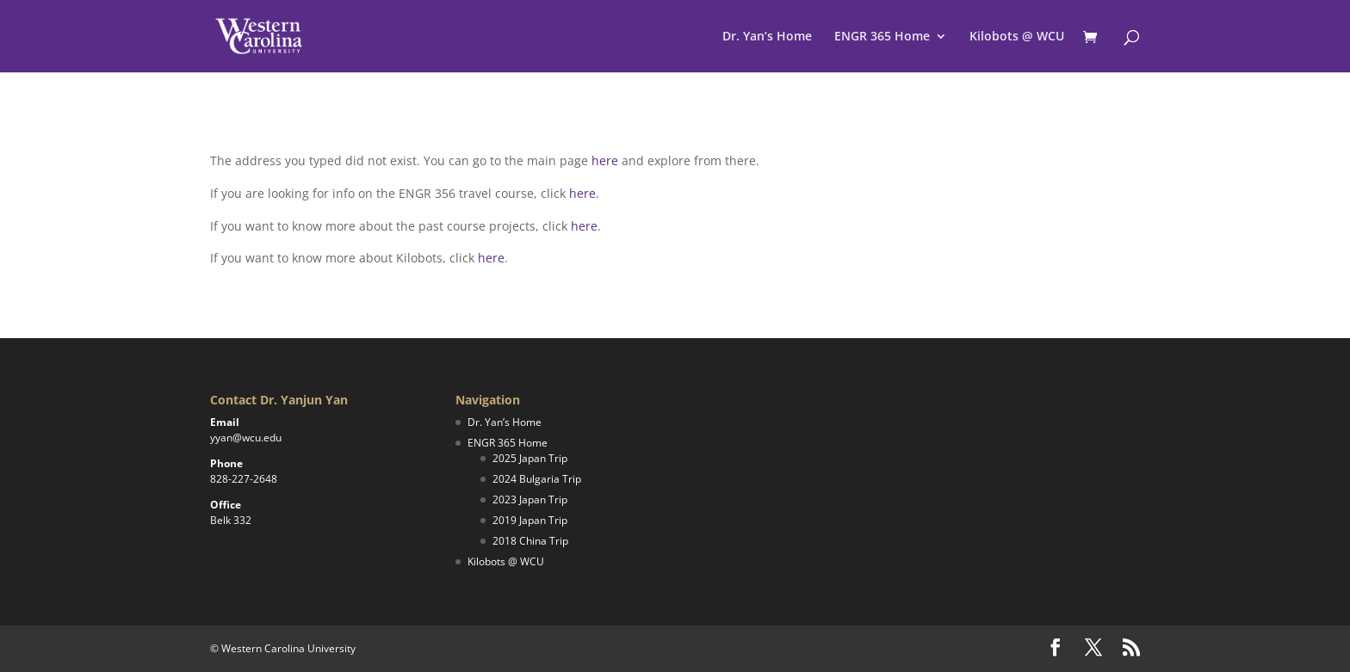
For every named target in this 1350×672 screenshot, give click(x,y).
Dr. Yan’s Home (767, 37)
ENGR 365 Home (882, 37)
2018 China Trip (530, 540)
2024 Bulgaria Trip (536, 479)
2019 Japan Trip (529, 520)
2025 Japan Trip (529, 458)
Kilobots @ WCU (1016, 37)
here (604, 160)
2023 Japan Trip (529, 499)
